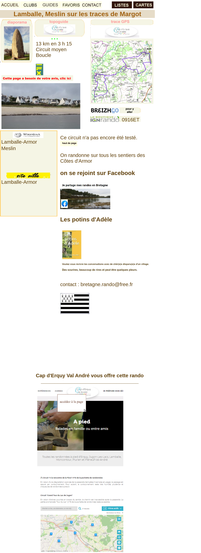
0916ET (130, 119)
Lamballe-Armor (19, 142)
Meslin (8, 148)
